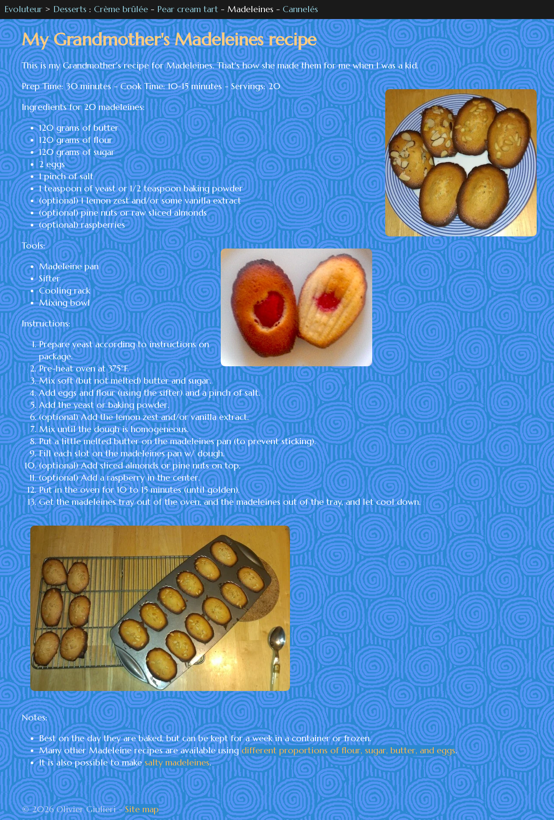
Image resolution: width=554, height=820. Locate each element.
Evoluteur (23, 9)
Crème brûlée (121, 9)
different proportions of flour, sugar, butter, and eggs (348, 750)
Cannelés (300, 9)
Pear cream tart (187, 9)
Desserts (70, 9)
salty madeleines (177, 762)
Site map (142, 809)
